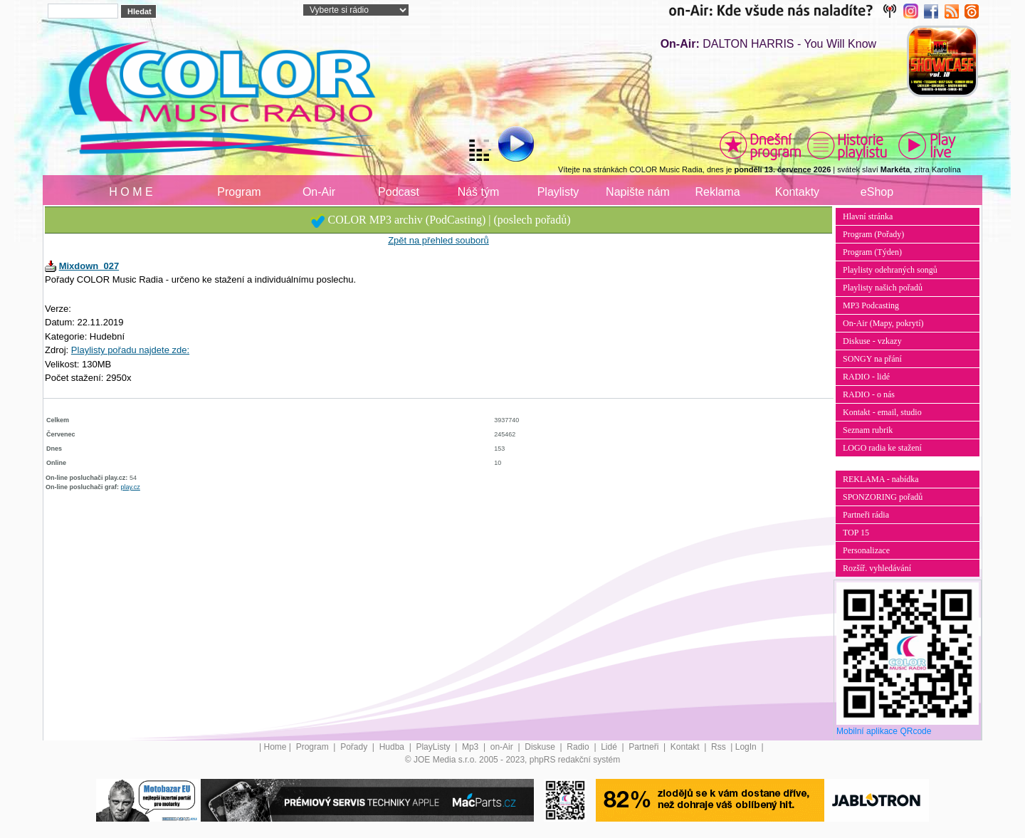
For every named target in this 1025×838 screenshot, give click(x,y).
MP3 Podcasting (871, 305)
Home (275, 747)
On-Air (319, 192)
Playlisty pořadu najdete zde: (130, 350)
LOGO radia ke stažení (882, 448)
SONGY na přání (872, 359)
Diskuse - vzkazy (872, 341)
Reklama (717, 192)
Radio (579, 747)
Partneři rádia (866, 515)
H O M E (130, 192)
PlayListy (434, 747)
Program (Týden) (872, 252)
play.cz (130, 487)
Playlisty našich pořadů (882, 288)
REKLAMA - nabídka (881, 479)
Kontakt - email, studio (882, 412)
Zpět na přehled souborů (438, 240)
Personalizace (866, 550)
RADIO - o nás (869, 394)
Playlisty (558, 192)
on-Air (502, 747)
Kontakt (686, 747)
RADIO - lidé (866, 377)
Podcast (398, 192)
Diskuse (541, 747)
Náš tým (479, 192)
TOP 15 (856, 533)
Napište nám (638, 192)
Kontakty (797, 192)
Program (239, 192)
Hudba (393, 747)
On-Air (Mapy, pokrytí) (883, 323)
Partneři (645, 747)
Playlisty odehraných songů (890, 270)
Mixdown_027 (89, 266)
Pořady (354, 747)
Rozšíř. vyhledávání (877, 568)
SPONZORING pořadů (882, 497)
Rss (719, 747)
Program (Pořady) (873, 234)
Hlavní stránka (868, 216)
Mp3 (471, 747)
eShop (877, 192)
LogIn (747, 747)
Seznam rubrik (868, 430)
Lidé (610, 747)
